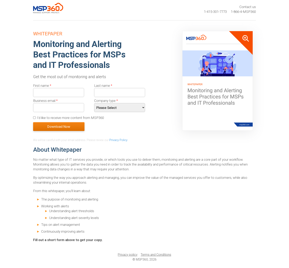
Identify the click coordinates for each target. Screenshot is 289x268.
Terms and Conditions (156, 254)
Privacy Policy (118, 140)
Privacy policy (127, 254)
